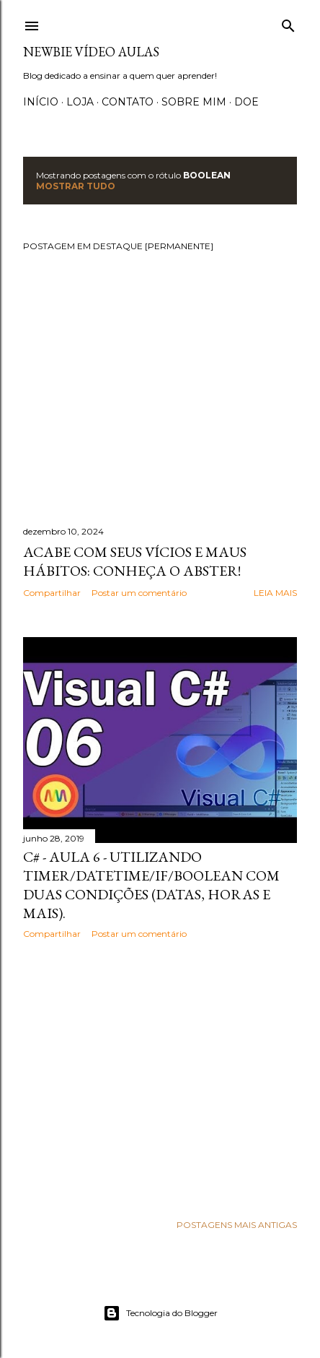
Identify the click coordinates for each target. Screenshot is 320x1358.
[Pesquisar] (288, 23)
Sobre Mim (193, 101)
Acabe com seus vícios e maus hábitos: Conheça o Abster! (134, 561)
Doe (246, 101)
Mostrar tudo (75, 186)
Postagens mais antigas (237, 1224)
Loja (80, 101)
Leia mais (275, 592)
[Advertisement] (160, 1076)
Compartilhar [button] (52, 592)
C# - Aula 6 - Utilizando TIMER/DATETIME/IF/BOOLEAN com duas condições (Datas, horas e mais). (151, 884)
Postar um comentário (139, 592)
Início (40, 101)
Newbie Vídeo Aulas (91, 51)
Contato (128, 101)
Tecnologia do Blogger (160, 1313)
